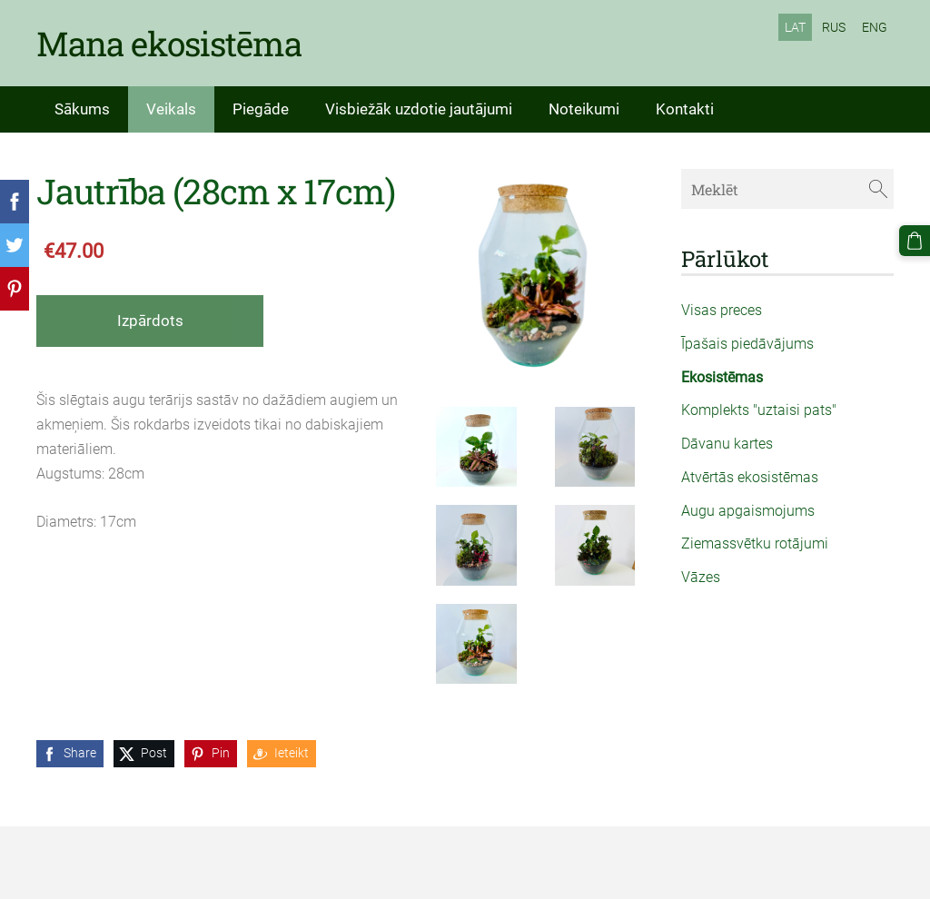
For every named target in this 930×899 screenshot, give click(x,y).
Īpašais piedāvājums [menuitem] (747, 343)
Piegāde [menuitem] (260, 109)
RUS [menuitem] (834, 27)
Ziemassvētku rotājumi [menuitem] (754, 543)
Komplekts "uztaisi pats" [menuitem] (758, 410)
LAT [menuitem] (795, 27)
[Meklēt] (787, 188)
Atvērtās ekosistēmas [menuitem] (749, 477)
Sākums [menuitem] (82, 109)
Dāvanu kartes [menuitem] (727, 443)
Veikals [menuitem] (171, 109)
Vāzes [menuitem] (700, 577)
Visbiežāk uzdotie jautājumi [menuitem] (418, 109)
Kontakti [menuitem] (685, 109)
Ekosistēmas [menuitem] (722, 377)
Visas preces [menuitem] (721, 310)
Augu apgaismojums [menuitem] (748, 510)
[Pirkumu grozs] (914, 240)
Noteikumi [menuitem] (584, 109)
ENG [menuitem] (874, 27)
